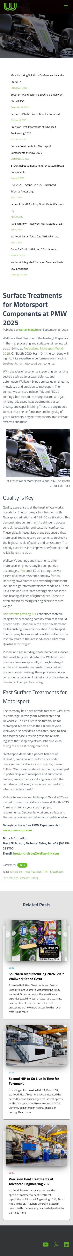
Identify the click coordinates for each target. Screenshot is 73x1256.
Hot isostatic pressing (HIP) (20, 613)
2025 (22, 865)
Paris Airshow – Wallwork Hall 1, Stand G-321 (37, 223)
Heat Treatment (33, 872)
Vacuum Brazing (29, 878)
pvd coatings (11, 878)
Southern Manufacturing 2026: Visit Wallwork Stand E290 (36, 976)
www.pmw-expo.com (17, 830)
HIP (46, 872)
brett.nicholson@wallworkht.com (36, 853)
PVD (22, 570)
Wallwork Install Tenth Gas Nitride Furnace (35, 236)
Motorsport (56, 872)
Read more (21, 1012)
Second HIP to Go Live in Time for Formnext (35, 114)
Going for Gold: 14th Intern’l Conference (33, 249)
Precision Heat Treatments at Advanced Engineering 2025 (31, 1181)
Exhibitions (16, 872)
